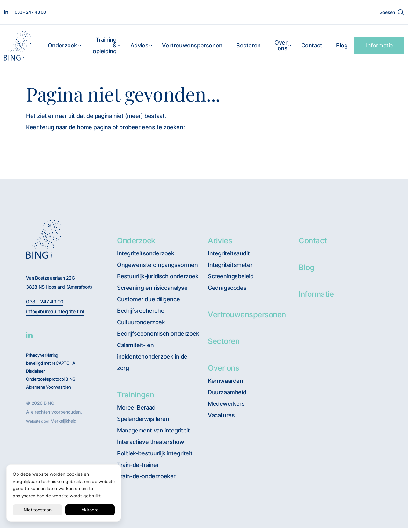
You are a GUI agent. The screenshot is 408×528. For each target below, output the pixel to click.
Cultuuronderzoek (141, 322)
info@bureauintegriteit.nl (55, 312)
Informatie (379, 45)
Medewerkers (226, 403)
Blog (341, 45)
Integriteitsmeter (230, 264)
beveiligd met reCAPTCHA (50, 363)
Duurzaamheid (227, 392)
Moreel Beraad (136, 407)
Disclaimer (35, 371)
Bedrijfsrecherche (140, 310)
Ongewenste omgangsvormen (157, 264)
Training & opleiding (104, 45)
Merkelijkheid (63, 421)
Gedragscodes (227, 287)
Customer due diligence (148, 299)
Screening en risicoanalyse (152, 287)
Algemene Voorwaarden (48, 387)
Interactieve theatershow (150, 442)
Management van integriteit (153, 430)
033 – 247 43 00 (44, 302)
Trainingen (135, 394)
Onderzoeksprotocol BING (51, 379)
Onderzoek (62, 45)
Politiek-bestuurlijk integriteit (154, 453)
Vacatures (221, 415)
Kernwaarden (225, 380)
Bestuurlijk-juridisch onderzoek (158, 276)
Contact (311, 45)
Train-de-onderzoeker (146, 476)
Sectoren (248, 45)
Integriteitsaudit (229, 253)
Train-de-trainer (138, 464)
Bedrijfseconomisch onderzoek (158, 333)
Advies (139, 45)
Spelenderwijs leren (143, 419)
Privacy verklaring (42, 355)
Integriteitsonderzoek (145, 253)
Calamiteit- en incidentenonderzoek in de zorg (152, 356)
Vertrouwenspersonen (192, 45)
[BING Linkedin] (29, 335)
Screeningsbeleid (231, 276)
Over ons (280, 45)
